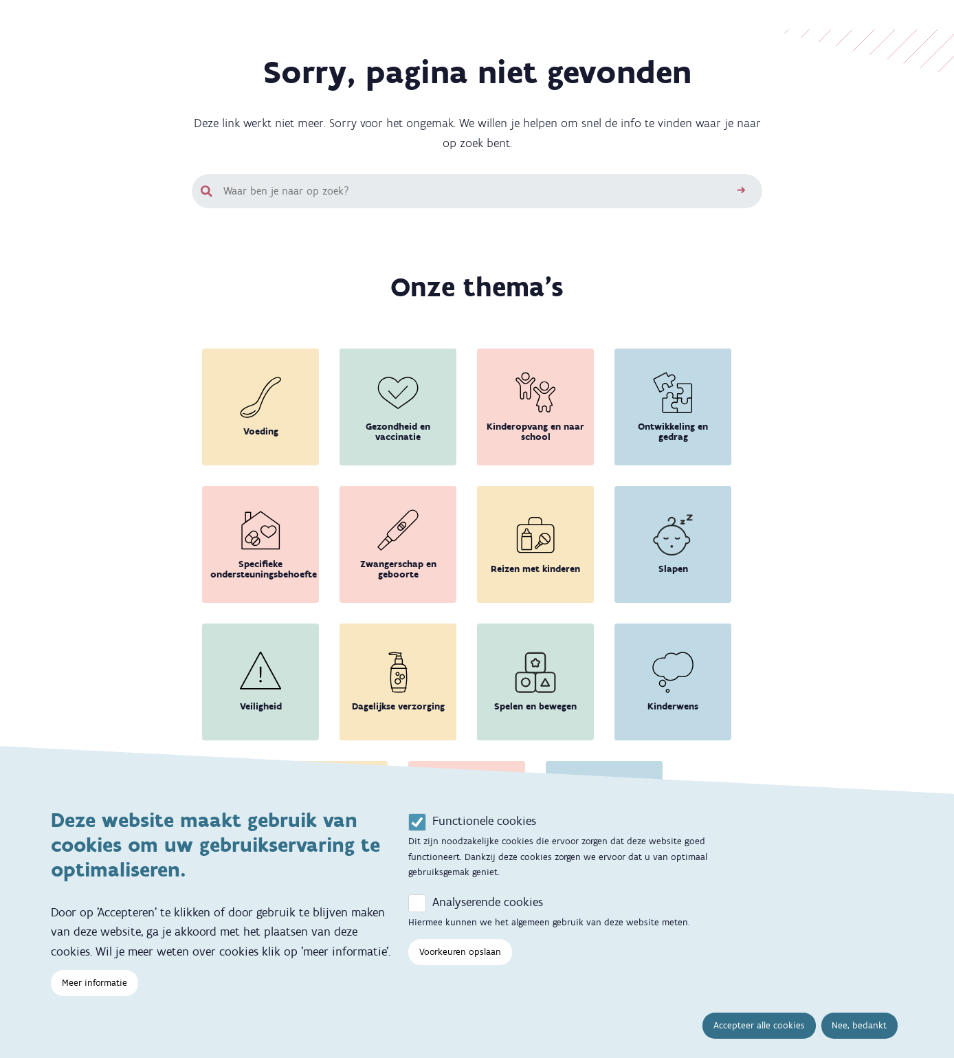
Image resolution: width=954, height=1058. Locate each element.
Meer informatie (94, 1000)
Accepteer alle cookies (759, 1043)
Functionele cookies (484, 838)
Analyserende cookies (487, 919)
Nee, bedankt (859, 1043)
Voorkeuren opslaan (460, 969)
